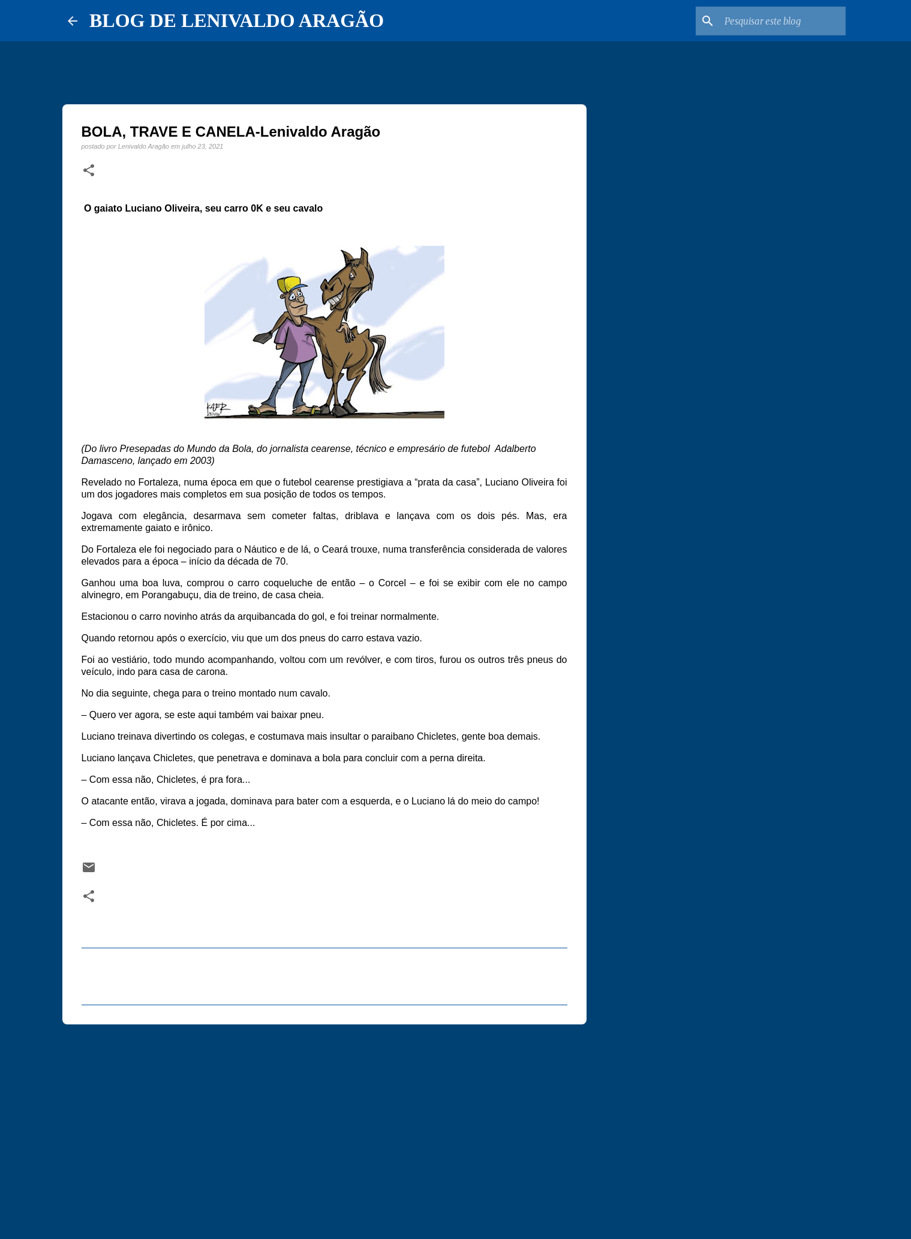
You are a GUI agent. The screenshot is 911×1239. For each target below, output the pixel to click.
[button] (89, 171)
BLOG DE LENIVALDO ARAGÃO (236, 20)
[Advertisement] (324, 1126)
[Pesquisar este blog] (783, 21)
